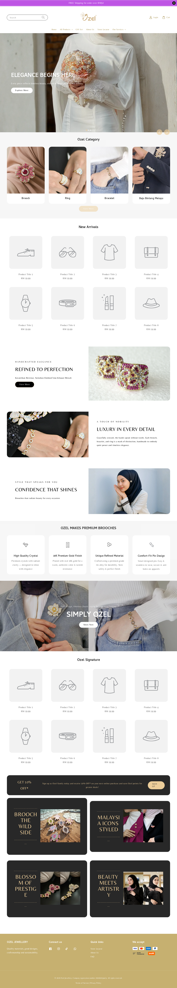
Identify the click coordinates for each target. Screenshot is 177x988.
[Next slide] (167, 132)
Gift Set (79, 29)
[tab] (86, 130)
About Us (90, 29)
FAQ (92, 957)
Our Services (118, 29)
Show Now (88, 624)
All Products (65, 29)
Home (54, 29)
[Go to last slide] (159, 132)
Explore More (21, 90)
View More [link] (88, 208)
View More (24, 384)
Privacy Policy (95, 983)
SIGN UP (154, 785)
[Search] (43, 17)
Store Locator (103, 29)
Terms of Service (82, 983)
